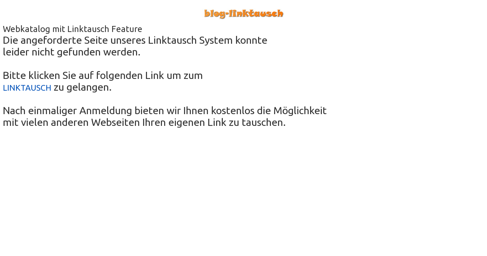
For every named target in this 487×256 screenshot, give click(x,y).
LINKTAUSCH (27, 87)
